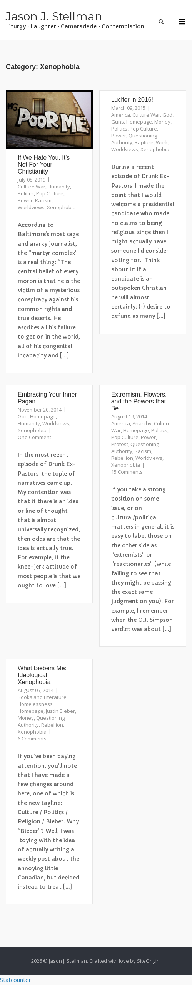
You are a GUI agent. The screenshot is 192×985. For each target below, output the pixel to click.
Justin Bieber (60, 710)
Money (162, 121)
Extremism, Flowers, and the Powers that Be (139, 401)
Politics (26, 193)
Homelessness (35, 704)
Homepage (139, 121)
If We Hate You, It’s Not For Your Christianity (44, 164)
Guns (117, 121)
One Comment (34, 437)
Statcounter (15, 979)
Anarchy (142, 423)
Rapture (144, 142)
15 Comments (127, 471)
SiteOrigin (148, 960)
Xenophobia (61, 207)
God (167, 114)
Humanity (59, 186)
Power (25, 200)
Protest (119, 444)
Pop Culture (49, 193)
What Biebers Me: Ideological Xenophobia (42, 675)
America (120, 114)
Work (162, 142)
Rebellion (122, 457)
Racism (43, 200)
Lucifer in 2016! (132, 99)
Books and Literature (42, 697)
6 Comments (32, 738)
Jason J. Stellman (54, 16)
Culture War (31, 186)
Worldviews (31, 207)
